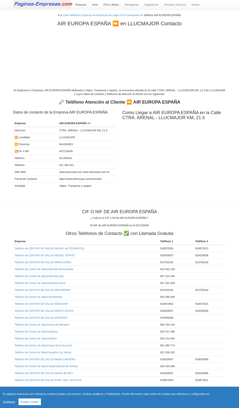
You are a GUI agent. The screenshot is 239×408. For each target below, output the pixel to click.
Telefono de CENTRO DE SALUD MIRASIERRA (43, 289)
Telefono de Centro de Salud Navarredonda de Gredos (46, 366)
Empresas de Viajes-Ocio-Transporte (117, 15)
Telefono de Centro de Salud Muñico (36, 338)
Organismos (152, 4)
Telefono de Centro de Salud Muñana (36, 331)
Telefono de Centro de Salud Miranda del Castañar (44, 269)
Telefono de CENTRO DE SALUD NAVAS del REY (44, 373)
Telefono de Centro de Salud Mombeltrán (38, 296)
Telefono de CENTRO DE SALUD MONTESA (41, 317)
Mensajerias (132, 4)
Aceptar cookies (29, 401)
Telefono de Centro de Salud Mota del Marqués (42, 324)
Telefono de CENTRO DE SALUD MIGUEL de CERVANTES (49, 248)
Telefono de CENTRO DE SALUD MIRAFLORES (43, 262)
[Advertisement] (119, 54)
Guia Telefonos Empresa (77, 15)
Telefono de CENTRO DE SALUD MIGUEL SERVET (45, 255)
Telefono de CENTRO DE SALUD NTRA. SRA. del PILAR (48, 380)
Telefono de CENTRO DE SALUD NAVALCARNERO (45, 359)
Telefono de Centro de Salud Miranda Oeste (40, 283)
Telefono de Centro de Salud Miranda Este (39, 276)
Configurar (9, 401)
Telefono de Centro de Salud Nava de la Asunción (43, 345)
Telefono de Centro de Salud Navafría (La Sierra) (43, 352)
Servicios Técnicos (175, 4)
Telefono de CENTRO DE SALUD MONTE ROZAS (44, 310)
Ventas (195, 4)
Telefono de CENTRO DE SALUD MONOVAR (41, 303)
